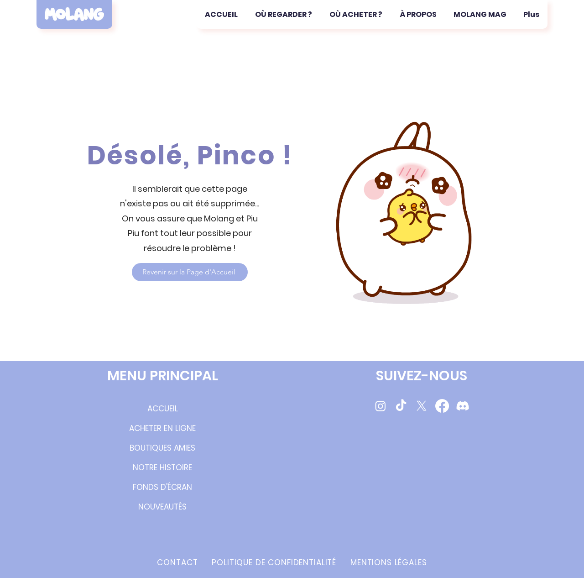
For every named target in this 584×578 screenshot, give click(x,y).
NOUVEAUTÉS (162, 506)
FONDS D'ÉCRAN (162, 487)
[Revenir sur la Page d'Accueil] (190, 272)
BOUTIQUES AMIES (162, 447)
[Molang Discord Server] (462, 406)
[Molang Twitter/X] (421, 406)
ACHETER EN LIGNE (162, 428)
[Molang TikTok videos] (401, 406)
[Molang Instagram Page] (380, 406)
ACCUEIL (162, 408)
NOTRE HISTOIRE (162, 467)
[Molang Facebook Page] (442, 406)
